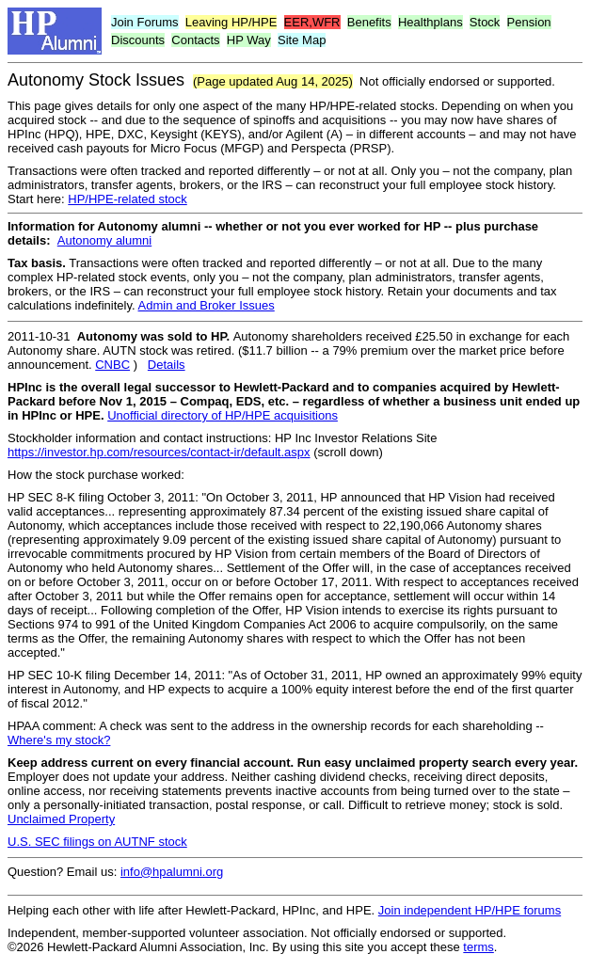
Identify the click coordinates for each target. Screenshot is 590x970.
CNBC (112, 365)
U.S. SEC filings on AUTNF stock (97, 842)
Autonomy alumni (104, 240)
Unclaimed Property (61, 819)
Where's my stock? (59, 740)
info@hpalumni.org (171, 872)
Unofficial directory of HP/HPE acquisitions (222, 415)
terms (478, 947)
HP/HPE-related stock (127, 199)
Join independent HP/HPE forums (469, 910)
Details (166, 365)
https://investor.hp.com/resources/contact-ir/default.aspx (159, 452)
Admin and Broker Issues (206, 305)
